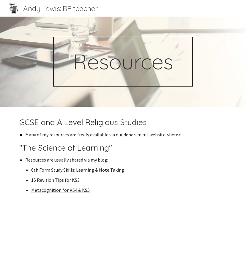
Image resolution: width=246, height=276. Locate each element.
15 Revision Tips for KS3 (55, 180)
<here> (173, 135)
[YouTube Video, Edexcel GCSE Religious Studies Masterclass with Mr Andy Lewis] (123, 240)
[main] (123, 62)
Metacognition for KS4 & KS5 (60, 190)
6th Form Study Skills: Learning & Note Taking (77, 170)
